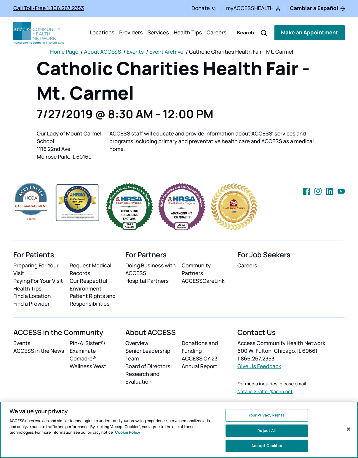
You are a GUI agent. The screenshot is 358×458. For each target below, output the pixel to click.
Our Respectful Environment (88, 284)
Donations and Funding (200, 347)
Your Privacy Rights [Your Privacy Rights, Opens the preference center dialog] (267, 415)
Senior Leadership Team (147, 354)
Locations (102, 32)
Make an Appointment (309, 32)
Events (135, 51)
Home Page (64, 51)
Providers (131, 32)
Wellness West (88, 366)
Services (158, 32)
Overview (136, 343)
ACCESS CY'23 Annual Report (200, 362)
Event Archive (166, 51)
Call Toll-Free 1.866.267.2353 (48, 8)
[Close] (348, 429)
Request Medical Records (90, 269)
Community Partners (196, 269)
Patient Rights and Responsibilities (93, 300)
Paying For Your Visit (38, 281)
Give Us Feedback (259, 366)
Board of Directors (147, 366)
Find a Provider (31, 303)
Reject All (267, 430)
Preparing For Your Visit (36, 269)
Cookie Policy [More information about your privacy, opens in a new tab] (127, 432)
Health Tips (188, 32)
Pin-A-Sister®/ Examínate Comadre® (88, 351)
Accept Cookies (266, 445)
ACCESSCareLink (203, 281)
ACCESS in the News (38, 351)
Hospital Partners (147, 281)
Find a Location (32, 296)
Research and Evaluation (142, 378)
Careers (216, 32)
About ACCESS (102, 51)
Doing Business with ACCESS (150, 269)
